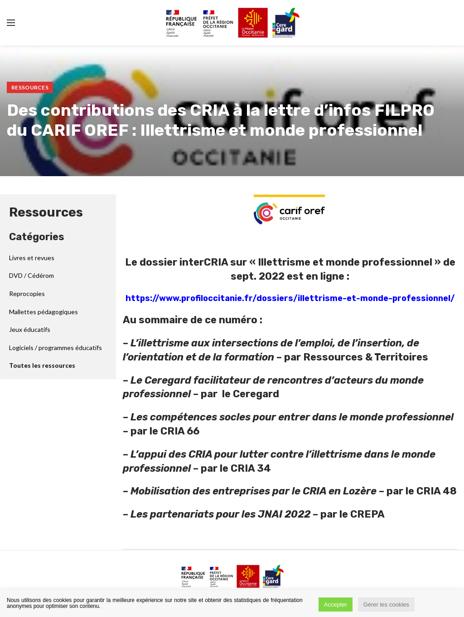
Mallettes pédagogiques (43, 312)
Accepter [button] (335, 604)
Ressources (29, 87)
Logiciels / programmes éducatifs (55, 347)
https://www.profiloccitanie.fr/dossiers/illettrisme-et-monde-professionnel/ (290, 298)
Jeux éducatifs (29, 329)
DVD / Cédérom (31, 275)
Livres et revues (31, 258)
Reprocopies (27, 293)
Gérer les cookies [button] (386, 604)
